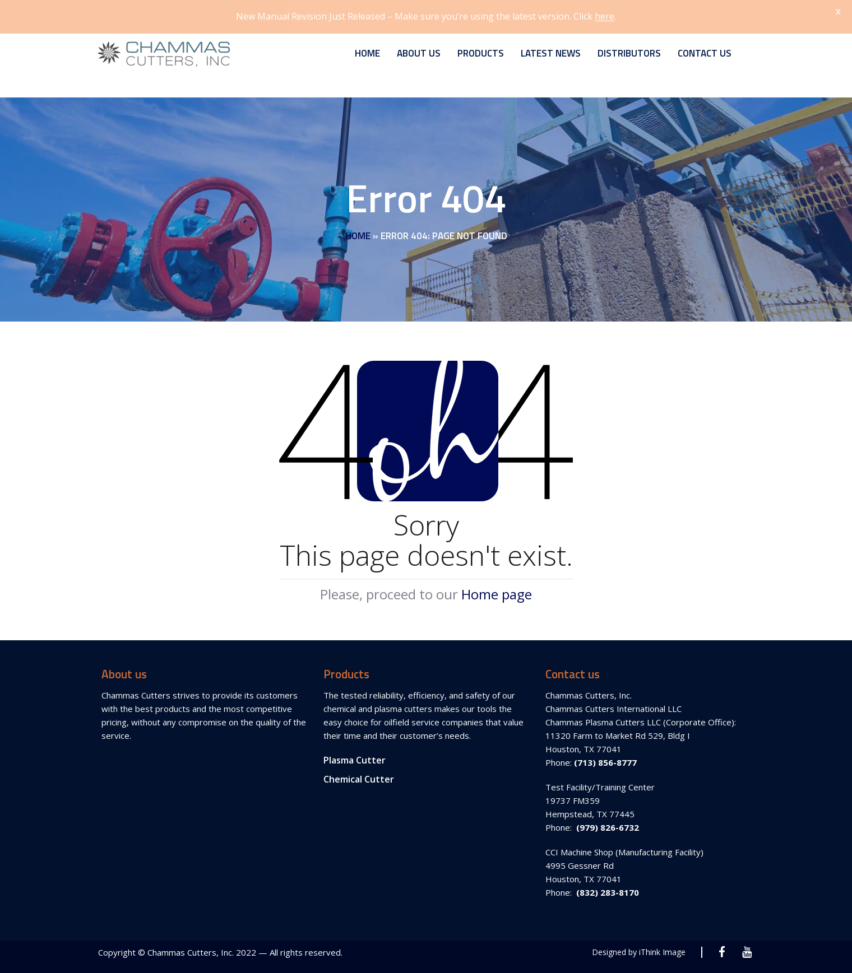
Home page (496, 589)
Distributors (629, 48)
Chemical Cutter (358, 774)
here (604, 16)
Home (367, 48)
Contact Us (704, 48)
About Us (419, 48)
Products (480, 48)
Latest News (551, 48)
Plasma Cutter (354, 755)
